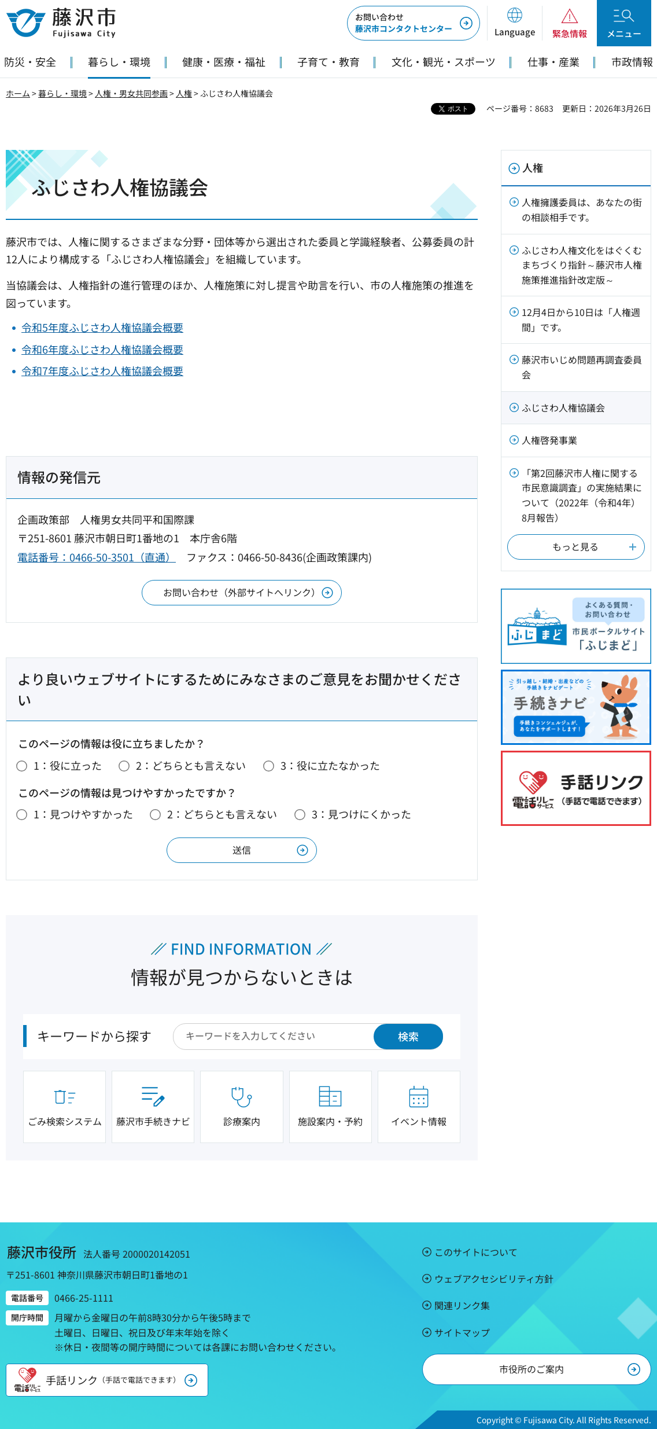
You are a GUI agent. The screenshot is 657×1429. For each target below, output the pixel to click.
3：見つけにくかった (361, 813)
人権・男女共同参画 (131, 93)
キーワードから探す (94, 1035)
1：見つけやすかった (83, 813)
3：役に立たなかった (330, 765)
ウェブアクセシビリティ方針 (493, 1278)
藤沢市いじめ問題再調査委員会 (582, 366)
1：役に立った (68, 765)
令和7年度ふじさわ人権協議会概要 (102, 370)
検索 (408, 1036)
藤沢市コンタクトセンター (403, 22)
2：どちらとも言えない (191, 765)
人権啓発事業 (549, 440)
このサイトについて (476, 1252)
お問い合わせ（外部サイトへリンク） (241, 592)
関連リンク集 (462, 1305)
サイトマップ (462, 1332)
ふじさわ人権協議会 (563, 407)
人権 (184, 93)
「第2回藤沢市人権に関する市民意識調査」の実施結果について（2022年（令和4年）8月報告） (582, 495)
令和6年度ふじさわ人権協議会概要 (102, 349)
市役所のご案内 (531, 1369)
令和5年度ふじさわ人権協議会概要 (102, 327)
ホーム (18, 93)
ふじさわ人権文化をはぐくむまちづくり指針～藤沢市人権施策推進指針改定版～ (582, 264)
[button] (514, 23)
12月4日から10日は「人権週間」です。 (581, 319)
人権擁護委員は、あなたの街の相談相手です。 (582, 209)
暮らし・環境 (62, 93)
